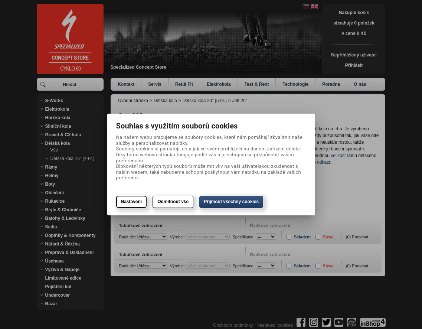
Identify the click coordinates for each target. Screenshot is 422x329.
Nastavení (131, 201)
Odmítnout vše (173, 201)
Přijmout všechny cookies (231, 201)
